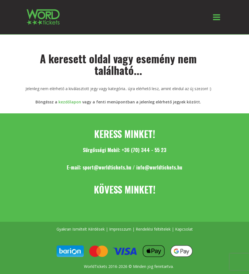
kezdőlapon (69, 102)
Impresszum (120, 229)
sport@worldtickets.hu (107, 167)
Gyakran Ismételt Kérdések (81, 229)
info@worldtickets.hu (159, 167)
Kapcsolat (184, 229)
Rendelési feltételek (153, 229)
